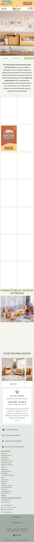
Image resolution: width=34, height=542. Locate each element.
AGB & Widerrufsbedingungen (21, 529)
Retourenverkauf (5, 493)
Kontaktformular (7, 512)
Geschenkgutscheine (6, 487)
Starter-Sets (5, 58)
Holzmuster (4, 489)
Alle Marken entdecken (7, 485)
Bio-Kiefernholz (5, 459)
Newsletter (4, 483)
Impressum (24, 531)
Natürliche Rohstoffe (6, 463)
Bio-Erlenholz (4, 457)
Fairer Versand (4, 480)
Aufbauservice (4, 469)
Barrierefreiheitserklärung (13, 531)
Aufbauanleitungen (6, 471)
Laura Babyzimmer (16, 58)
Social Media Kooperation (7, 475)
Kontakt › (17, 420)
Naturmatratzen (7, 464)
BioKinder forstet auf (6, 455)
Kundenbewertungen (6, 491)
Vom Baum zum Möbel (7, 461)
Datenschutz (9, 529)
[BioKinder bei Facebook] (14, 535)
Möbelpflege (4, 473)
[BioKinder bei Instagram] (17, 535)
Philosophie (4, 453)
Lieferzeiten (4, 481)
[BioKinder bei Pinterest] (20, 535)
